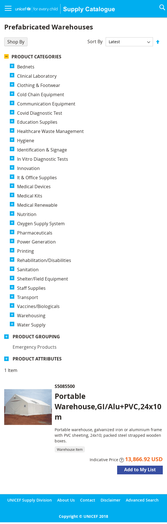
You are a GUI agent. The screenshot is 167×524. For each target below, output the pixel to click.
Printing (25, 251)
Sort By (95, 41)
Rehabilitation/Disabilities (44, 260)
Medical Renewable (37, 205)
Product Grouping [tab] (36, 337)
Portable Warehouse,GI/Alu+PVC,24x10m (108, 406)
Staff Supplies (31, 288)
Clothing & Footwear (38, 85)
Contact (87, 500)
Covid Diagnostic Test (39, 113)
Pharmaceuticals (34, 233)
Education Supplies (37, 122)
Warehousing (31, 315)
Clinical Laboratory (37, 76)
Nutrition (26, 214)
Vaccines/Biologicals (38, 306)
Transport (27, 297)
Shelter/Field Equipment (42, 279)
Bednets (25, 67)
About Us (66, 500)
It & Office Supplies (37, 177)
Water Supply (31, 325)
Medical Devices (34, 186)
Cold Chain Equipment (40, 94)
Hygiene (25, 140)
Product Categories (36, 57)
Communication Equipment (46, 104)
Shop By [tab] (15, 42)
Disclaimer (110, 500)
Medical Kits (29, 196)
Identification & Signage (42, 150)
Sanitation (28, 269)
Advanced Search (142, 500)
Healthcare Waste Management (50, 131)
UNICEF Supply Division (29, 500)
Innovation (28, 168)
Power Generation (36, 242)
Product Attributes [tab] (37, 359)
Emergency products (35, 347)
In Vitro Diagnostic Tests (42, 159)
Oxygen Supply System (41, 223)
